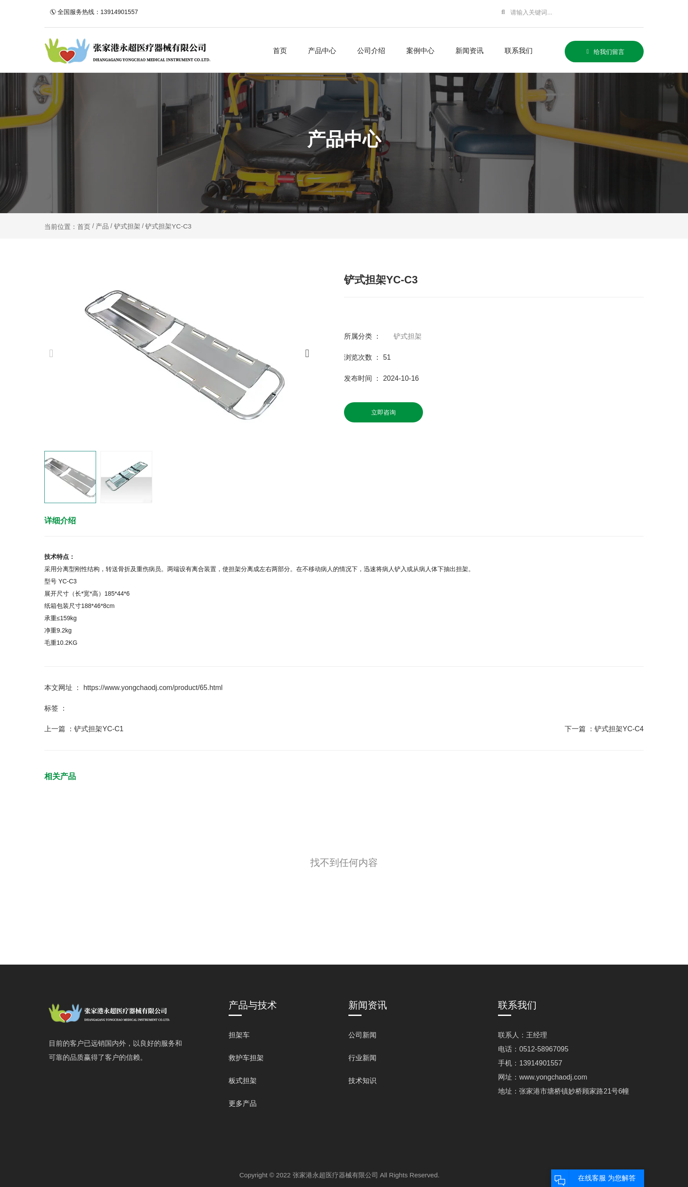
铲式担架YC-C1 (98, 729)
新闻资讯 (469, 50)
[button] (307, 352)
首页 (280, 50)
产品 (102, 226)
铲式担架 (127, 226)
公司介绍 (371, 50)
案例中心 (420, 50)
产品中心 (322, 50)
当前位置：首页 (68, 226)
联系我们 (519, 50)
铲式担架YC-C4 (619, 729)
